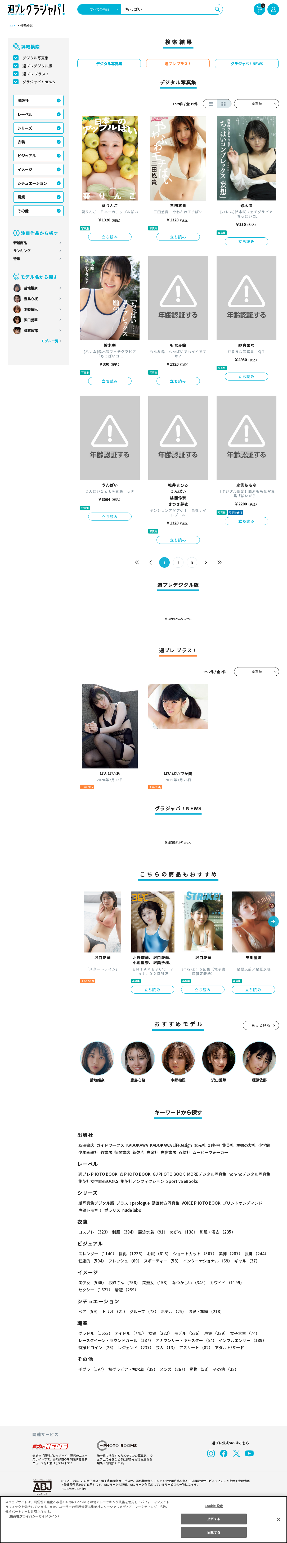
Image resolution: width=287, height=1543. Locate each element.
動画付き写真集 (165, 1203)
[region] (143, 1519)
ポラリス (112, 1210)
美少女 (92, 1282)
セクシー (260, 1282)
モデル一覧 (49, 340)
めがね (182, 1232)
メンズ (172, 1369)
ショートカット (192, 1253)
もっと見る (261, 1025)
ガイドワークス (110, 1145)
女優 (159, 1333)
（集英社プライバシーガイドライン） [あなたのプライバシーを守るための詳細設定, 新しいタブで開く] (34, 1516)
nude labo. (132, 1210)
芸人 (165, 1347)
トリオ (114, 1311)
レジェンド (135, 1347)
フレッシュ (124, 1261)
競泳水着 (152, 1232)
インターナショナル (206, 1261)
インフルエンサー (241, 1340)
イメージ (24, 169)
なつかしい (188, 1282)
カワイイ (225, 1282)
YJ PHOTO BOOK (134, 1174)
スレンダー (97, 1253)
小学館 (264, 1145)
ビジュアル (26, 155)
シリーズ (24, 128)
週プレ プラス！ (36, 73)
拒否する (213, 1518)
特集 (16, 258)
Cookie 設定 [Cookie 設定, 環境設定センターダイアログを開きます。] (214, 1505)
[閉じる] (278, 1519)
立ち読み (110, 236)
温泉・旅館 (204, 1311)
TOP (11, 25)
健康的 (92, 1261)
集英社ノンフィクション (141, 1181)
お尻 (157, 1253)
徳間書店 (122, 1152)
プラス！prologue (132, 1203)
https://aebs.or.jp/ (72, 1488)
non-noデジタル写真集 (245, 1174)
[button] (273, 922)
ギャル (245, 1261)
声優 (214, 1333)
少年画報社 (88, 1152)
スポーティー (161, 1261)
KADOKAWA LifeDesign (170, 1145)
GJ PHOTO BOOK (166, 1174)
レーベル (24, 114)
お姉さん (123, 1282)
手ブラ (92, 1369)
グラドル (95, 1333)
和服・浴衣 (215, 1232)
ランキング (21, 250)
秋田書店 (86, 1145)
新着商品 (20, 242)
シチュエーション (32, 183)
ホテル (172, 1311)
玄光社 (199, 1145)
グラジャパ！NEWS (39, 81)
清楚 (90, 1289)
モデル (186, 1333)
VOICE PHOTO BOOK (199, 1203)
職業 (21, 197)
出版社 (23, 100)
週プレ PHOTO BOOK (97, 1174)
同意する (213, 1532)
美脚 (228, 1253)
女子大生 (242, 1333)
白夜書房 (168, 1152)
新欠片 (138, 1152)
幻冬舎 (213, 1145)
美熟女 (155, 1282)
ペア (89, 1311)
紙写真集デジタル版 (96, 1203)
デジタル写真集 (35, 57)
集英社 (227, 1145)
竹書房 (106, 1152)
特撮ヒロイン (96, 1347)
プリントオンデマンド (240, 1203)
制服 (123, 1232)
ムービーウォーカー (210, 1152)
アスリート (194, 1347)
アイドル (129, 1333)
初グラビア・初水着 (132, 1369)
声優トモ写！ (90, 1210)
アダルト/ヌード (228, 1347)
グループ (143, 1311)
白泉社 (152, 1152)
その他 (23, 210)
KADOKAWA (137, 1145)
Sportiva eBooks (180, 1181)
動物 (198, 1369)
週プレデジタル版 (37, 65)
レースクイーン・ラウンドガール (115, 1340)
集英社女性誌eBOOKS (98, 1181)
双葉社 (184, 1152)
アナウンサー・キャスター (185, 1340)
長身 (253, 1253)
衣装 (21, 142)
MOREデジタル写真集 (203, 1174)
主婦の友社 (245, 1145)
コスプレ (94, 1232)
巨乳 (131, 1253)
